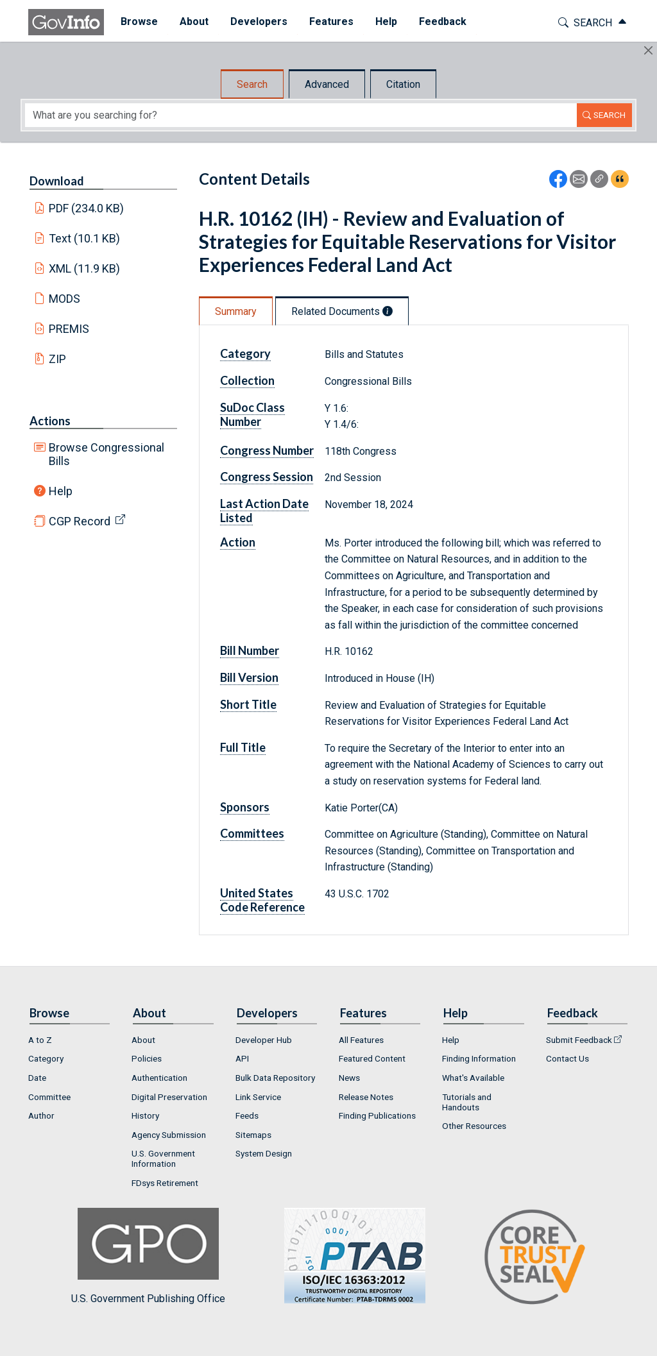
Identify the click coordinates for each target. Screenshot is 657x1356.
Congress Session (266, 477)
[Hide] (648, 50)
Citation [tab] (403, 84)
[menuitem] (133, 22)
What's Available (473, 1077)
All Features (361, 1040)
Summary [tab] (236, 311)
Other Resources (474, 1126)
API (242, 1058)
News (349, 1077)
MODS (64, 298)
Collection (247, 380)
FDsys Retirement (165, 1183)
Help (61, 491)
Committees (252, 833)
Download (57, 181)
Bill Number (249, 650)
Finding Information (479, 1058)
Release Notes (366, 1097)
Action (237, 542)
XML (85, 268)
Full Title (243, 747)
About (143, 1040)
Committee (49, 1097)
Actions (50, 421)
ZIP (57, 359)
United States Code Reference (262, 900)
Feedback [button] (437, 21)
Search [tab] (252, 84)
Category (245, 353)
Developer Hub (263, 1040)
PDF (86, 208)
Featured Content (372, 1058)
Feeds (247, 1115)
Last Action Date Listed (264, 510)
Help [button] (380, 21)
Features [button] (325, 21)
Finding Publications (377, 1115)
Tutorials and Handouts (466, 1102)
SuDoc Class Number (252, 414)
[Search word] (301, 115)
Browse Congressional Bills (106, 454)
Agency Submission (169, 1135)
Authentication (159, 1077)
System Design (263, 1153)
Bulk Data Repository (275, 1077)
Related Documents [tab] (342, 311)
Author (41, 1115)
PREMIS (69, 328)
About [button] (188, 21)
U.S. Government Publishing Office (348, 1256)
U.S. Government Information (163, 1158)
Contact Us (567, 1058)
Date (37, 1077)
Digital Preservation (169, 1097)
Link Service (258, 1097)
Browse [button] (133, 21)
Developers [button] (253, 21)
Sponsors (244, 807)
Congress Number (267, 450)
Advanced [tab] (327, 84)
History (145, 1115)
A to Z (40, 1040)
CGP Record (79, 521)
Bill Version (249, 677)
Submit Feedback (579, 1040)
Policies (147, 1058)
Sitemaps (253, 1135)
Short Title (248, 704)
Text (85, 238)
